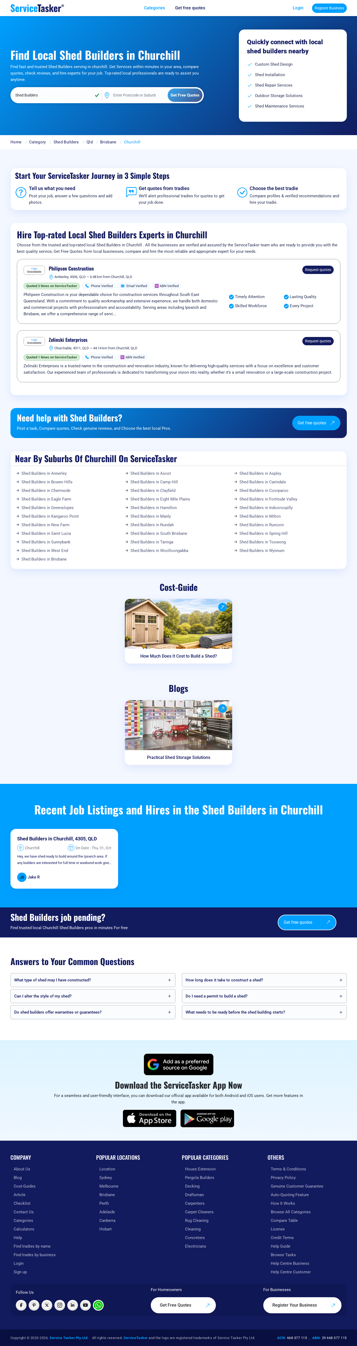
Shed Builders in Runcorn (261, 524)
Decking (192, 1186)
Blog (18, 1177)
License (278, 1229)
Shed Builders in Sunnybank (45, 542)
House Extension (200, 1169)
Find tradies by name (32, 1246)
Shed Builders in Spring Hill (263, 533)
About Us (22, 1169)
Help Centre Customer (291, 1272)
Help (18, 1237)
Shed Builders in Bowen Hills (47, 482)
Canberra (107, 1220)
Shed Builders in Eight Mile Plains (160, 499)
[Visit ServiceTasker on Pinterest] (34, 1305)
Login (298, 7)
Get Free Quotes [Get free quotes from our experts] (185, 1305)
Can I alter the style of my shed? (43, 996)
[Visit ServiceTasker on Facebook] (21, 1305)
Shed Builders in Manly (150, 516)
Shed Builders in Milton (260, 516)
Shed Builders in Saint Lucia (46, 533)
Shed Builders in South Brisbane (158, 533)
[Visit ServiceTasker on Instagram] (59, 1305)
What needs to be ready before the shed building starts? (235, 1012)
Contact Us (24, 1212)
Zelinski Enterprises (68, 340)
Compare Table (284, 1220)
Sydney (105, 1177)
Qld (90, 142)
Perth (104, 1203)
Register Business (329, 8)
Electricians (195, 1246)
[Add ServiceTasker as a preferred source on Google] (178, 1065)
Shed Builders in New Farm (45, 524)
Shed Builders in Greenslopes (47, 507)
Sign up (20, 1272)
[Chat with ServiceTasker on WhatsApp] (98, 1305)
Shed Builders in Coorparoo (263, 490)
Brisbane (108, 142)
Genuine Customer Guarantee (297, 1186)
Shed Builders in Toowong (262, 542)
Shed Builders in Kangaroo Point (50, 516)
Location (107, 1169)
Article (19, 1194)
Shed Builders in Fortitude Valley (268, 499)
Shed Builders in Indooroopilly (266, 507)
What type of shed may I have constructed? (52, 980)
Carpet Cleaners (199, 1212)
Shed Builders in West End (44, 550)
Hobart (105, 1229)
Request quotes (318, 270)
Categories (23, 1220)
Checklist (22, 1203)
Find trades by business (35, 1254)
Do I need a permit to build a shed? (216, 996)
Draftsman (194, 1194)
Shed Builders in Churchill (45, 838)
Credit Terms (282, 1237)
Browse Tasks (283, 1254)
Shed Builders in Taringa (151, 542)
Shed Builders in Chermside (45, 490)
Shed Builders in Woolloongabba (159, 550)
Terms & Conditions (288, 1169)
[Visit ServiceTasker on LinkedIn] (72, 1305)
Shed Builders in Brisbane (44, 559)
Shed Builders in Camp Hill (154, 482)
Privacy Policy (283, 1177)
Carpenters (195, 1203)
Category (37, 142)
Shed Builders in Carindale (262, 482)
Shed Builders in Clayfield (152, 490)
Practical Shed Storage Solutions (178, 757)
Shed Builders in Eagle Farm (46, 499)
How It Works (283, 1203)
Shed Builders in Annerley (44, 473)
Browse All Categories (291, 1212)
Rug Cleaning (196, 1220)
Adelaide (107, 1212)
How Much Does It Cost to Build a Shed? (178, 656)
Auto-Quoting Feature (290, 1194)
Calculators (24, 1229)
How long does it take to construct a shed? (224, 980)
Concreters (195, 1237)
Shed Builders (66, 142)
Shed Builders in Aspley (260, 473)
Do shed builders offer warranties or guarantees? (58, 1012)
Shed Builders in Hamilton (153, 507)
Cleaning (193, 1229)
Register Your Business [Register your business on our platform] (304, 1305)
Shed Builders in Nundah (152, 524)
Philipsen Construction (71, 269)
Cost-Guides (25, 1186)
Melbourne (108, 1186)
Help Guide (280, 1246)
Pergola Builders (199, 1177)
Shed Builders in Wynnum (261, 550)
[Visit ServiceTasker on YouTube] (85, 1305)
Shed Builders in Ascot (150, 473)
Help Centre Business (290, 1263)
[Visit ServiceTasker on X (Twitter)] (47, 1305)
